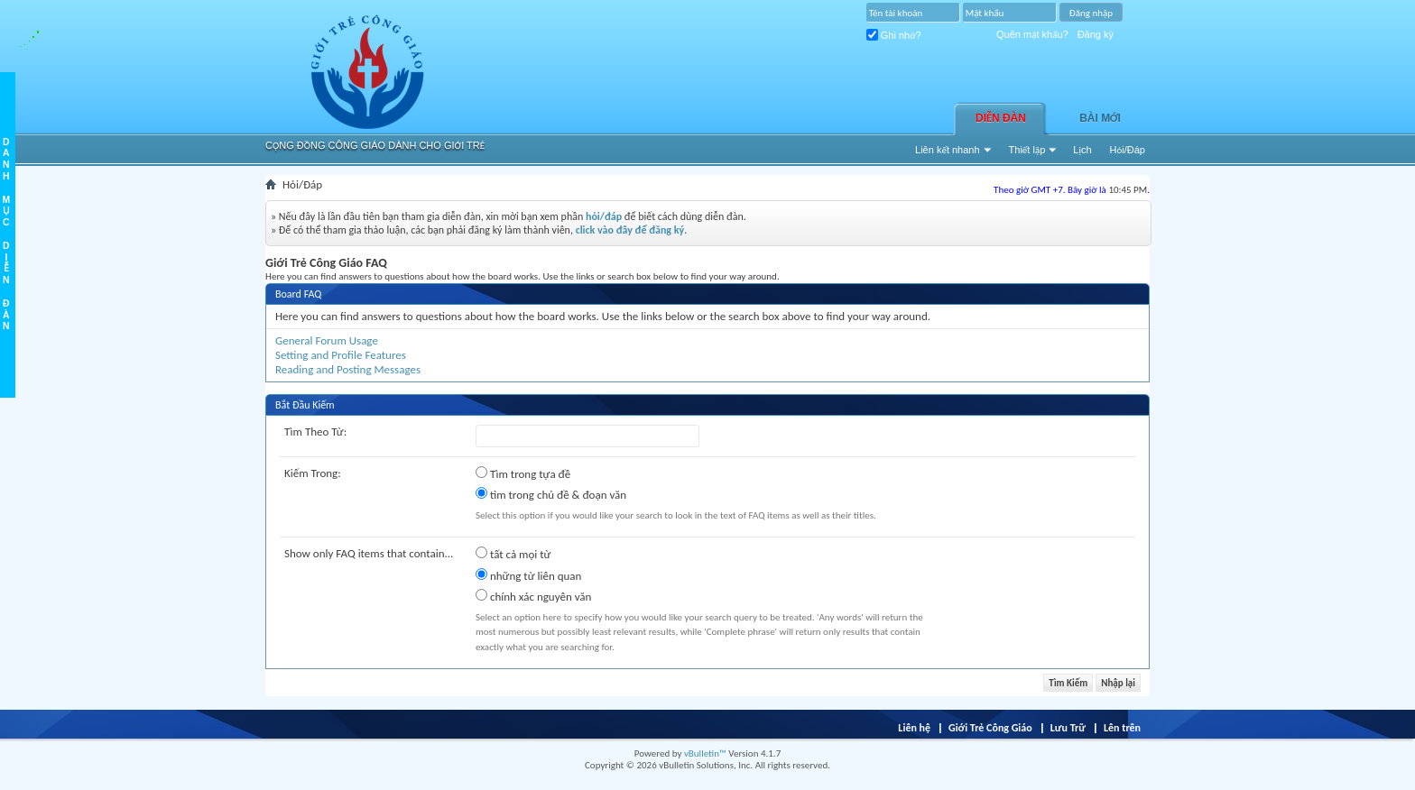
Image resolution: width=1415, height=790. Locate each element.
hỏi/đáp (604, 216)
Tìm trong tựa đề (523, 473)
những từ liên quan (528, 575)
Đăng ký (1095, 34)
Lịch (1082, 149)
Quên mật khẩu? (1032, 34)
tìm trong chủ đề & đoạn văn (551, 494)
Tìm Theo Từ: (315, 431)
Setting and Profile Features (340, 355)
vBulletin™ (705, 753)
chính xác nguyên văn (533, 596)
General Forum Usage (326, 340)
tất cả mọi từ (513, 554)
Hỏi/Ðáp (1127, 149)
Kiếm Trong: (312, 473)
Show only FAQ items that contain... (368, 553)
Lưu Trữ (1068, 727)
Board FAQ (298, 294)
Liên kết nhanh (947, 149)
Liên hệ (914, 727)
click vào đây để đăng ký (630, 230)
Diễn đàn (1001, 118)
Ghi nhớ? (893, 35)
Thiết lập (1027, 149)
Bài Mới (1100, 118)
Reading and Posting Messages (348, 369)
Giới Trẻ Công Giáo (990, 727)
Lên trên (1122, 727)
